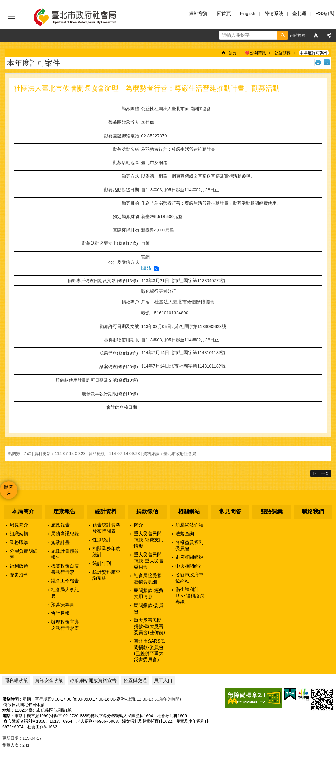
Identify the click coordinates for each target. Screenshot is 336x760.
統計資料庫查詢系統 (106, 575)
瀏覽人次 (10, 745)
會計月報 (60, 613)
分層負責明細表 (24, 554)
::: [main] (6, 46)
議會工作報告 (65, 580)
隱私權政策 (16, 680)
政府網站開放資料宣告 (93, 680)
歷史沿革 (19, 574)
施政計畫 (60, 542)
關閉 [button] (8, 486)
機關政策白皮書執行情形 (65, 569)
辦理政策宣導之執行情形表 (65, 625)
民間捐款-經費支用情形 (148, 593)
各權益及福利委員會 (189, 545)
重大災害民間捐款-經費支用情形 (148, 539)
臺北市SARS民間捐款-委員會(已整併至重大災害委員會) (149, 650)
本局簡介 (23, 511)
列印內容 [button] (318, 62)
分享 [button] (329, 35)
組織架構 (19, 533)
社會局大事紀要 (65, 592)
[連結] (146, 267)
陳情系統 (274, 13)
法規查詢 (184, 533)
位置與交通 (135, 680)
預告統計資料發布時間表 (106, 527)
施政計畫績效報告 (65, 554)
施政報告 (60, 524)
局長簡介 (19, 524)
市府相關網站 (189, 557)
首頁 (232, 52)
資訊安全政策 (49, 680)
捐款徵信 (147, 511)
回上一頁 (321, 473)
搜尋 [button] (282, 35)
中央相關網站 (189, 566)
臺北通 (299, 13)
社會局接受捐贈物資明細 (148, 578)
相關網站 (189, 511)
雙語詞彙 (272, 511)
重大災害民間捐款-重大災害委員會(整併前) (149, 626)
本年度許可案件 (314, 52)
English (247, 13)
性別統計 (101, 539)
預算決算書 (62, 604)
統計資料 (106, 511)
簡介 (138, 524)
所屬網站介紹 (189, 524)
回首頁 (224, 13)
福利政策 (19, 566)
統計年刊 (101, 563)
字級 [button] (316, 35)
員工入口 (163, 680)
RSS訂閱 (325, 13)
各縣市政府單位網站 (189, 577)
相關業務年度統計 (106, 551)
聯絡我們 (313, 511)
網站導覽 (198, 13)
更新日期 (10, 738)
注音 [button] (326, 62)
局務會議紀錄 (65, 533)
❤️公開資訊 (255, 52)
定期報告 (64, 511)
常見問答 (230, 511)
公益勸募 (282, 52)
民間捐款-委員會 (148, 608)
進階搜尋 (297, 35)
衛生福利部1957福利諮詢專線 (190, 595)
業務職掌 (19, 542)
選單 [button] (11, 17)
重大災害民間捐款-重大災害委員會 (148, 560)
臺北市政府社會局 (81, 17)
